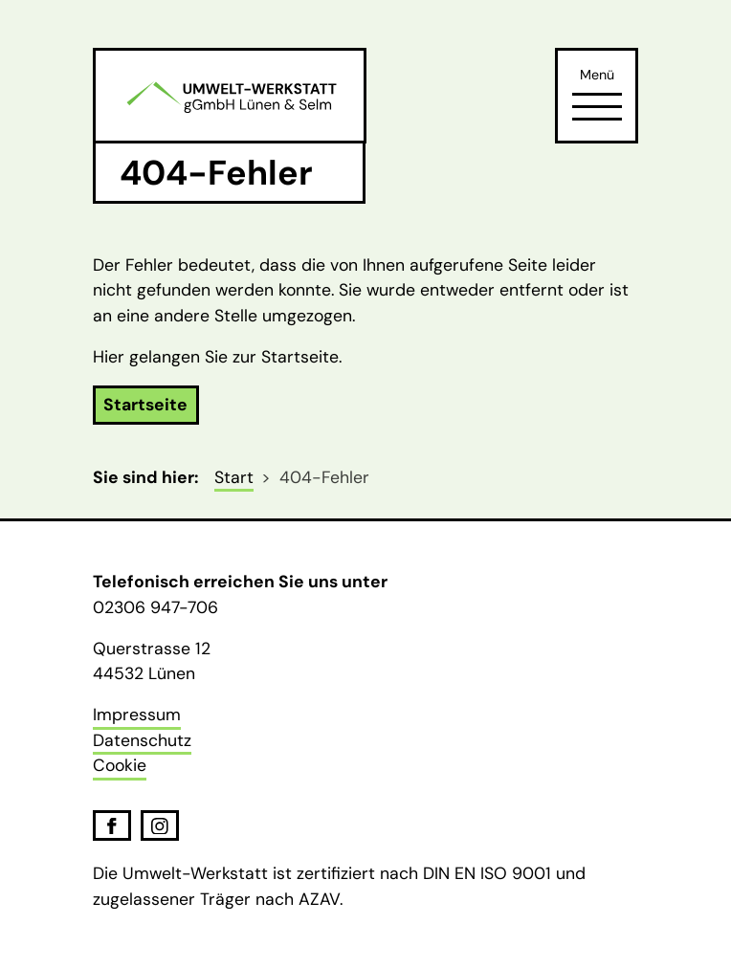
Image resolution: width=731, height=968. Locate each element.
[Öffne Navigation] (597, 106)
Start (234, 477)
